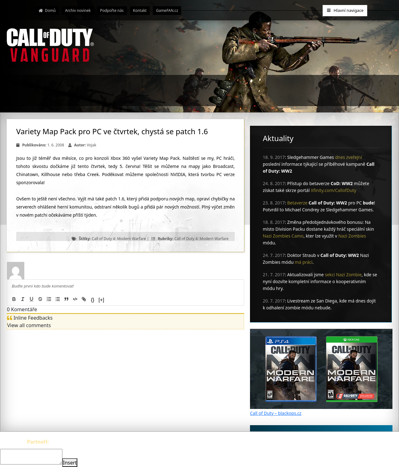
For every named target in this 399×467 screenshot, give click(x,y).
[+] (101, 299)
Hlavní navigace (344, 10)
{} (92, 299)
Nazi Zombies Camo (283, 236)
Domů (47, 10)
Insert (70, 462)
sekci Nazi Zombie (343, 275)
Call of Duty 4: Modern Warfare (119, 238)
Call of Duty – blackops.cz (275, 413)
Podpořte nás (112, 10)
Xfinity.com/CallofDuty (333, 190)
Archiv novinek (78, 10)
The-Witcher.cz (67, 441)
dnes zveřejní (348, 157)
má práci (304, 262)
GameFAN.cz (167, 10)
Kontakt (140, 10)
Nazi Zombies (352, 236)
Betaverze (297, 203)
